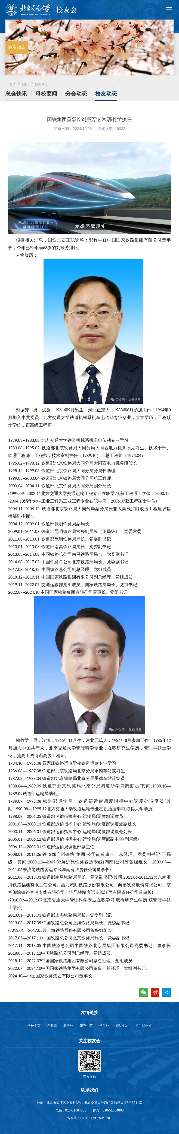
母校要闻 (46, 94)
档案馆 (52, 1026)
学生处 (104, 1026)
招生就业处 (143, 1026)
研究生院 (86, 1026)
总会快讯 (16, 94)
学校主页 (34, 1026)
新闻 (25, 84)
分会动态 (76, 94)
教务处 (68, 1026)
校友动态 (41, 84)
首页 (12, 84)
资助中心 (122, 1026)
